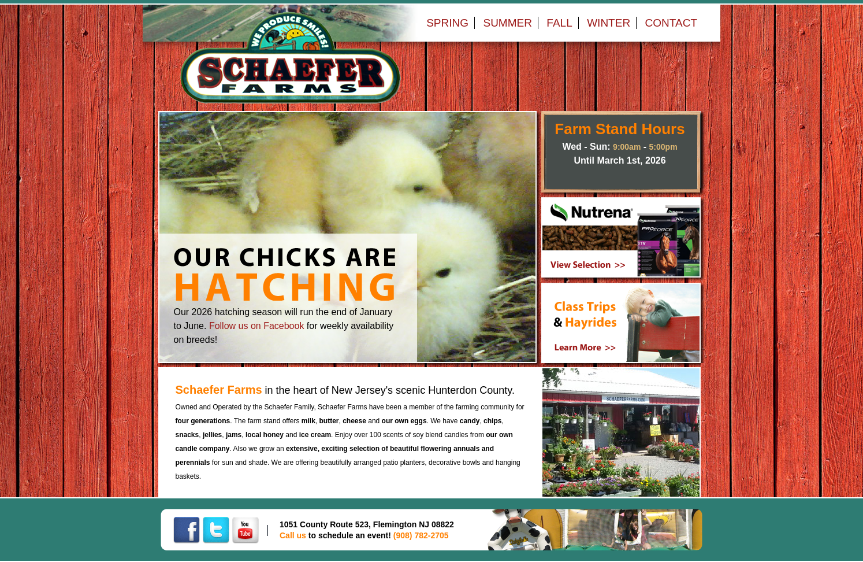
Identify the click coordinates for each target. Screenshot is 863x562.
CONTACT (671, 23)
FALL (559, 23)
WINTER (608, 23)
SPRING (447, 23)
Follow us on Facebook (256, 326)
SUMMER (507, 23)
